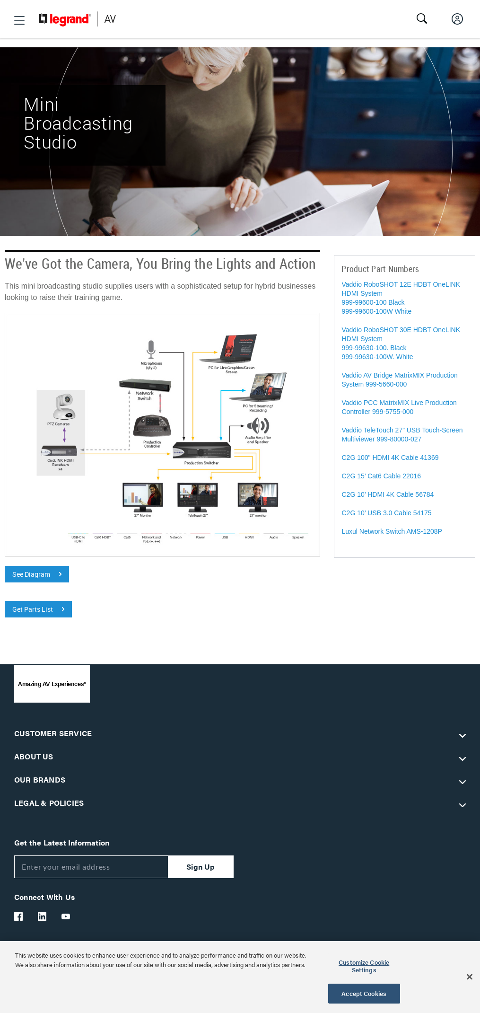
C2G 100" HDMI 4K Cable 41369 (391, 457)
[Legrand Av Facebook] (19, 916)
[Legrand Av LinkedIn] (42, 916)
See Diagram (31, 574)
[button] (19, 20)
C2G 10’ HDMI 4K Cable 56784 (387, 494)
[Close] (469, 977)
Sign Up (200, 866)
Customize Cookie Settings (364, 966)
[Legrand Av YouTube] (66, 916)
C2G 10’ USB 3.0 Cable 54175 (386, 513)
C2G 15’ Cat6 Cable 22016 (381, 476)
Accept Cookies (363, 993)
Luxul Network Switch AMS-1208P (391, 531)
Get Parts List (32, 609)
